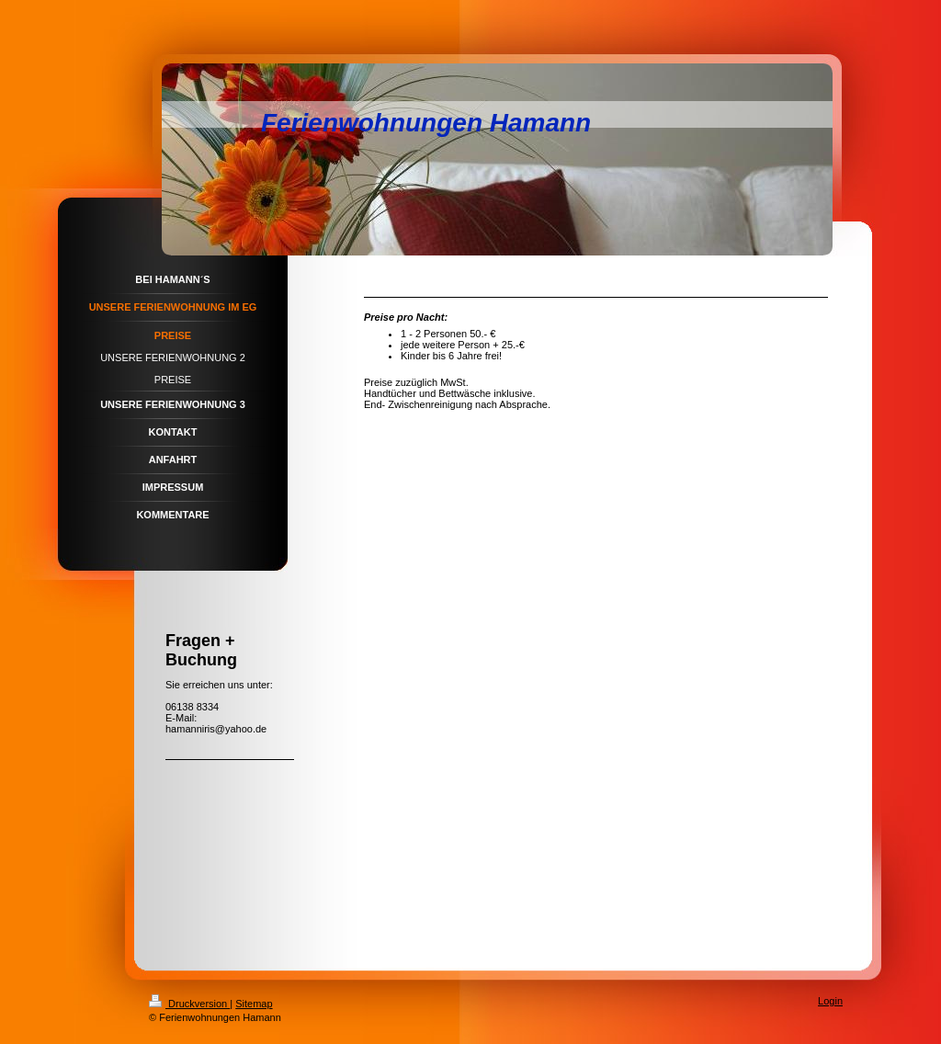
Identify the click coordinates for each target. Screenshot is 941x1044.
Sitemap (253, 1003)
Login (830, 1000)
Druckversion (189, 1003)
